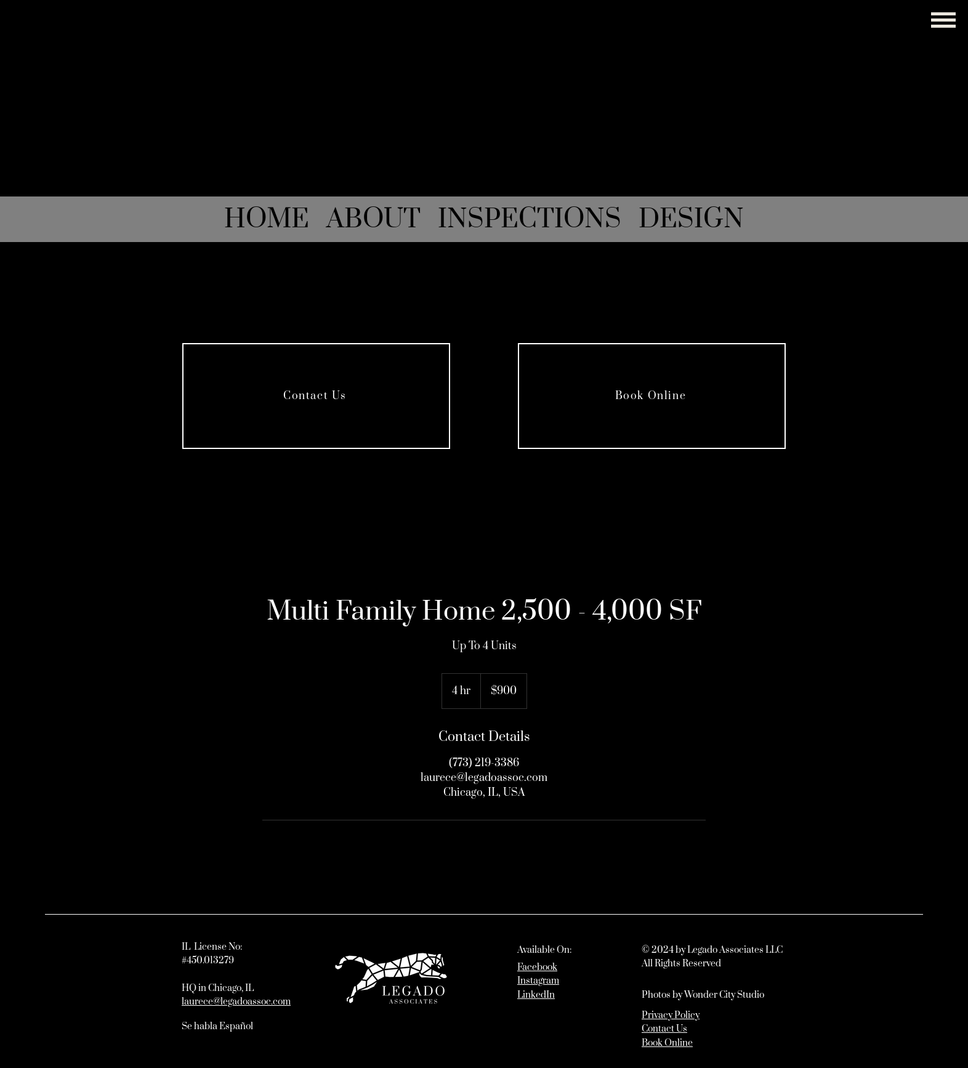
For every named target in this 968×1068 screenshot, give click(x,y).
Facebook (537, 967)
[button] (943, 20)
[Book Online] (652, 396)
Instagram (538, 981)
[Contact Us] (316, 396)
